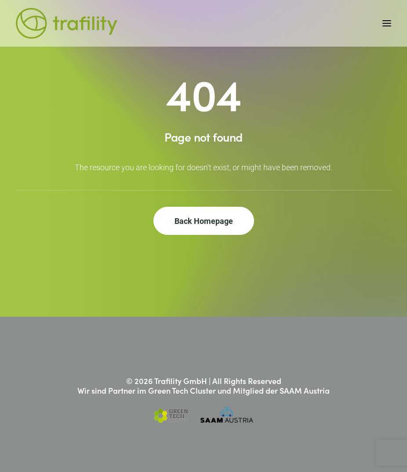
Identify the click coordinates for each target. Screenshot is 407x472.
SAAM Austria (305, 390)
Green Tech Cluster (182, 390)
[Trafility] (66, 23)
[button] (387, 23)
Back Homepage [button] (203, 221)
